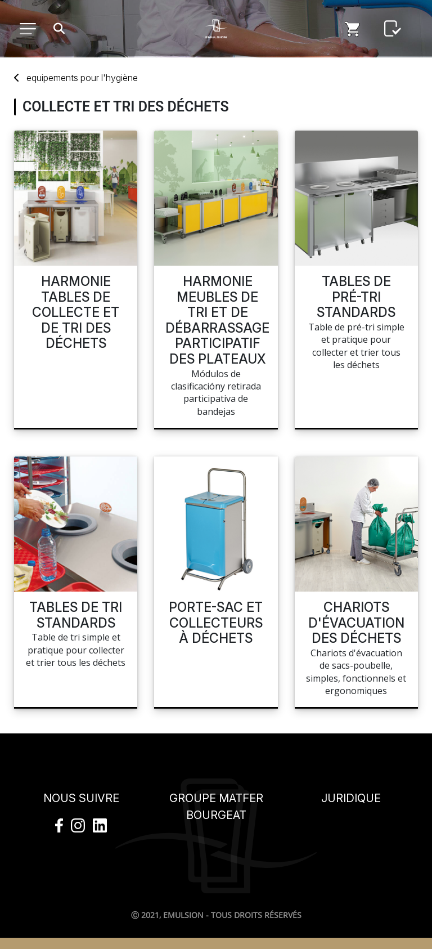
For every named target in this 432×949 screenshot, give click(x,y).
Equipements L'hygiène (82, 77)
